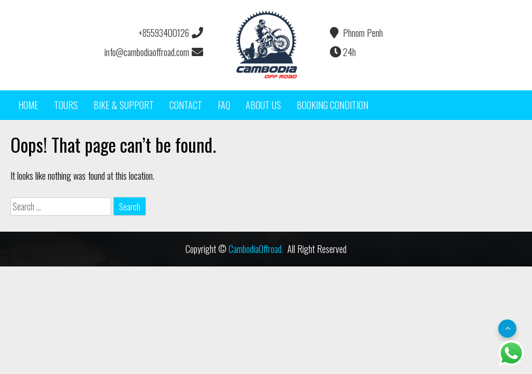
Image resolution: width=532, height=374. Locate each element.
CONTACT (185, 105)
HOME (28, 105)
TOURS (66, 105)
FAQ (224, 105)
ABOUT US (263, 105)
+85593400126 (170, 32)
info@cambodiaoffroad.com (153, 52)
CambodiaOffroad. (256, 249)
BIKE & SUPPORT (124, 105)
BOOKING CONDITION (332, 105)
